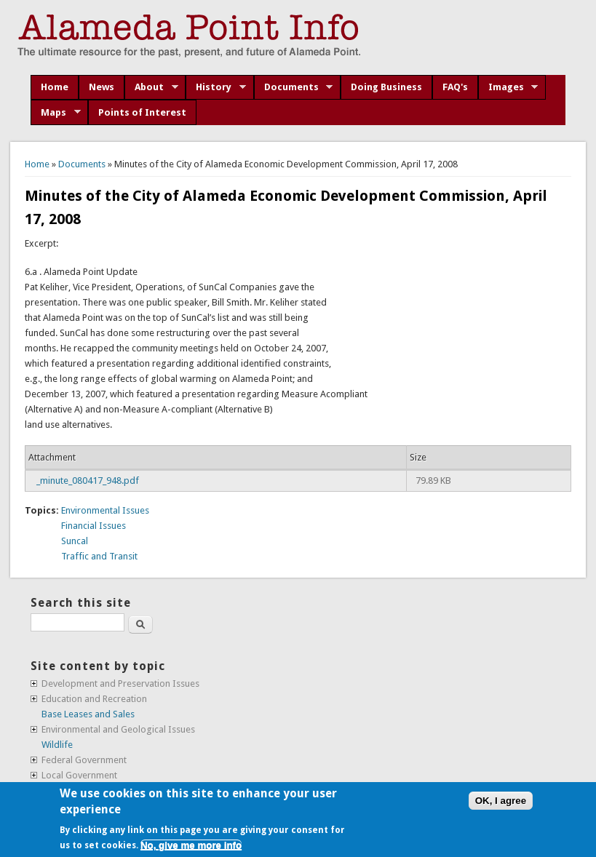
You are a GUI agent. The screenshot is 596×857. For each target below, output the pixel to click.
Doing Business (386, 86)
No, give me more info (191, 845)
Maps (56, 113)
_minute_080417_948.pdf (87, 480)
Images (508, 87)
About (151, 87)
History (216, 87)
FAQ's (455, 86)
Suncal (74, 540)
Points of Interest (142, 112)
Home (54, 86)
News (101, 86)
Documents (293, 87)
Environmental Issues (105, 510)
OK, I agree (500, 800)
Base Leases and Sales (88, 714)
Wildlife (57, 744)
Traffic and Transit (99, 556)
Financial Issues (93, 525)
